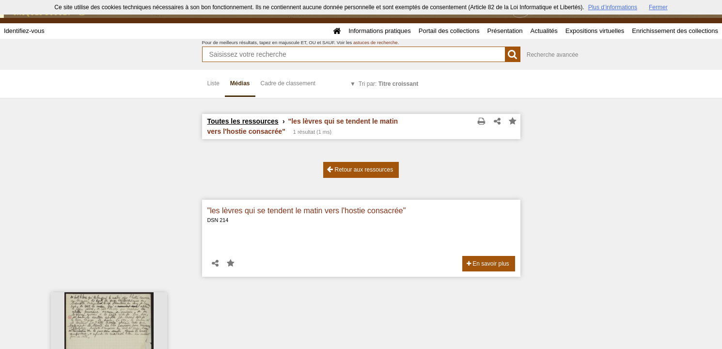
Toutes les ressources (243, 121)
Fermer (658, 7)
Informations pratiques (379, 30)
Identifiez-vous (24, 30)
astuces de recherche (375, 42)
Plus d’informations (612, 7)
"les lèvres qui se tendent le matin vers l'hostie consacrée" (306, 210)
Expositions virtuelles (594, 30)
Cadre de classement (288, 83)
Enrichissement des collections (675, 30)
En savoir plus (488, 263)
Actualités (543, 30)
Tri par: (388, 83)
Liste (213, 83)
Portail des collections (449, 30)
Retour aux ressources (360, 169)
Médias (240, 83)
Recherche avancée (553, 54)
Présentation (504, 30)
